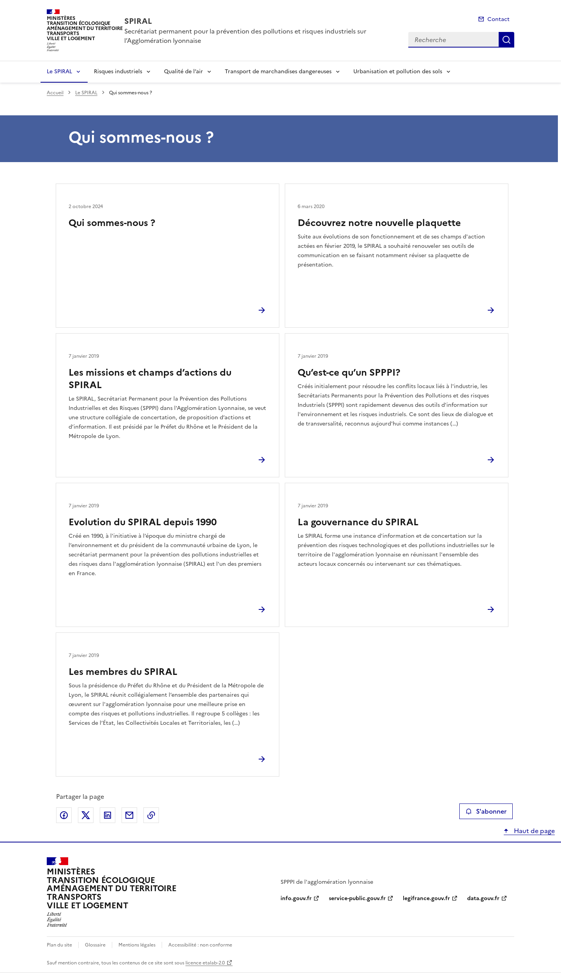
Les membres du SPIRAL (123, 672)
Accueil (55, 92)
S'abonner (486, 811)
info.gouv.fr (296, 898)
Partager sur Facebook (64, 815)
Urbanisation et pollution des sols (397, 71)
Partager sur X (86, 815)
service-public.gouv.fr (357, 898)
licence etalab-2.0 (205, 962)
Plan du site (59, 944)
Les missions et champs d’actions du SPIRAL (150, 379)
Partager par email (129, 815)
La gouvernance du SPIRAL (358, 522)
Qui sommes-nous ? (112, 223)
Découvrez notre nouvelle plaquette (379, 223)
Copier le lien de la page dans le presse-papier (151, 815)
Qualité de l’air (183, 71)
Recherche (506, 40)
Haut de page (533, 830)
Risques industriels (118, 71)
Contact (498, 19)
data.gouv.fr (483, 898)
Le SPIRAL (59, 71)
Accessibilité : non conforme (200, 944)
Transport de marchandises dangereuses (278, 71)
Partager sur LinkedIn (107, 815)
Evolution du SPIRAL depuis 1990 (143, 522)
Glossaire (95, 944)
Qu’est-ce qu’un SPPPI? (349, 373)
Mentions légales (136, 944)
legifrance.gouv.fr (426, 898)
